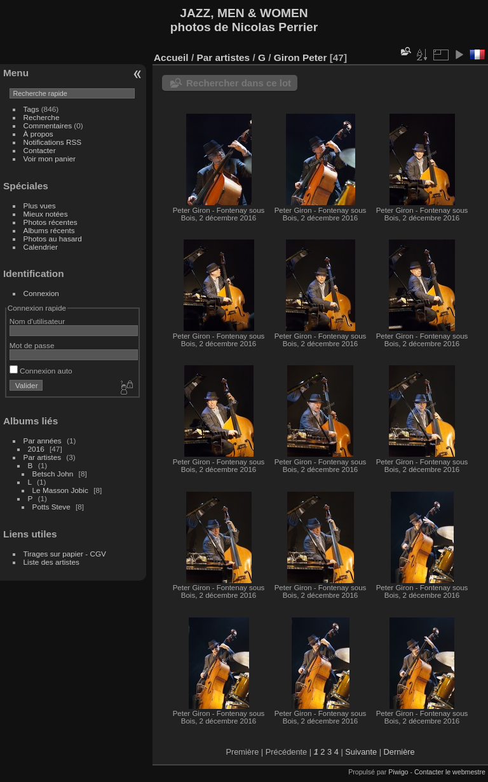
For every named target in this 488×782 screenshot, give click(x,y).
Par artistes (43, 457)
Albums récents (49, 230)
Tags (31, 109)
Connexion (41, 293)
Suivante (361, 752)
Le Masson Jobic (60, 490)
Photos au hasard (53, 238)
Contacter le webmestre (449, 772)
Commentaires (48, 125)
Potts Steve (51, 506)
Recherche (42, 117)
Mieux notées (46, 214)
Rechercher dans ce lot (238, 83)
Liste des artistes (51, 562)
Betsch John (53, 473)
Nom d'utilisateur (37, 321)
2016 (36, 449)
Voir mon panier (50, 158)
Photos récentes (51, 222)
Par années (43, 440)
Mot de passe (32, 345)
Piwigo (398, 772)
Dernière (399, 752)
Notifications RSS (53, 142)
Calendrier (41, 247)
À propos (38, 134)
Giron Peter (300, 57)
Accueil (171, 57)
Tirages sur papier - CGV (65, 553)
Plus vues (40, 205)
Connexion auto (41, 371)
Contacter (40, 150)
